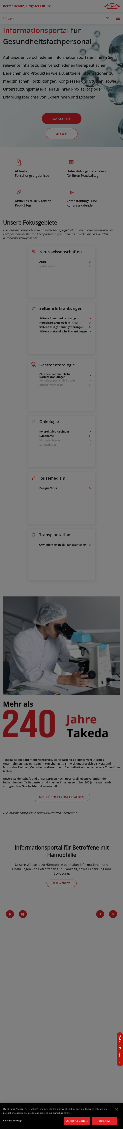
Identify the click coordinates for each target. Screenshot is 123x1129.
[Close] (116, 1109)
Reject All (104, 1120)
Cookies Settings (12, 1120)
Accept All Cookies (77, 1120)
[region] (61, 1116)
